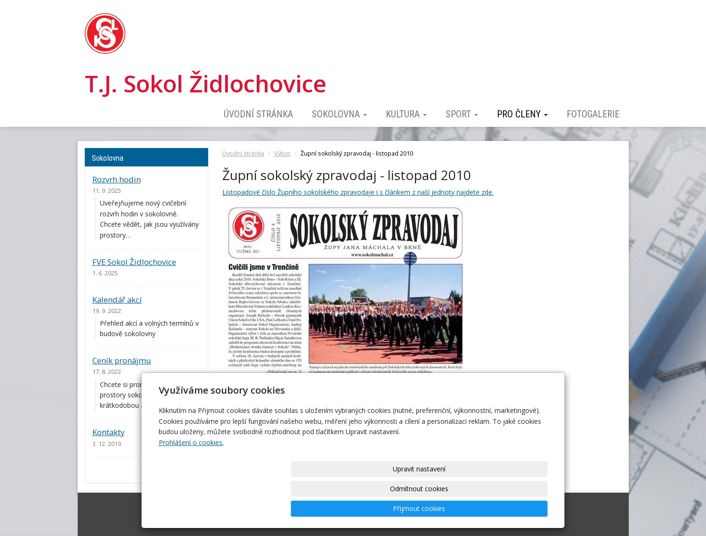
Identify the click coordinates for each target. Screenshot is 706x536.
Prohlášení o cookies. (191, 482)
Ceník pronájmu (121, 360)
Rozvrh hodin (116, 179)
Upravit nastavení (356, 508)
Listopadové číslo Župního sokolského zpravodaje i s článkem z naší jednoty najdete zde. (358, 192)
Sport (462, 114)
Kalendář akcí (117, 299)
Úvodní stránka (258, 114)
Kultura (406, 114)
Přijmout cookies (512, 508)
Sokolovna (339, 114)
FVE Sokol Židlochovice (134, 261)
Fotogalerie (593, 114)
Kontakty (108, 432)
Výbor (282, 153)
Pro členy (522, 114)
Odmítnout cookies (434, 508)
